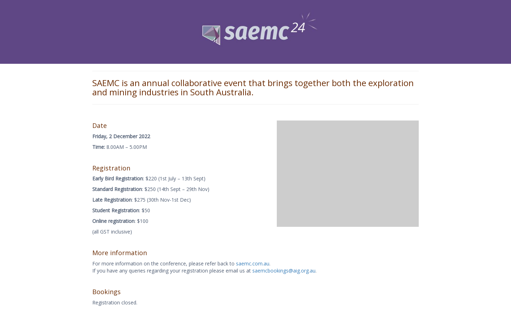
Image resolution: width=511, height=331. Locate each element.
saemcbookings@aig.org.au (283, 270)
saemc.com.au (252, 263)
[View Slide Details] (255, 32)
